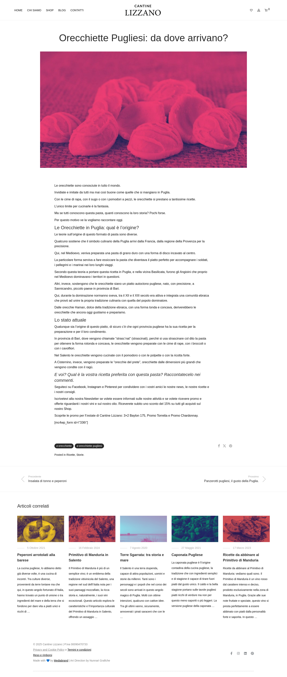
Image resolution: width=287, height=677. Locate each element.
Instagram (94, 387)
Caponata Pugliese (187, 555)
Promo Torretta (157, 415)
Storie (80, 454)
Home (18, 10)
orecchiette (65, 445)
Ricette (70, 454)
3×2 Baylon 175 (134, 415)
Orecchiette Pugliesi (90, 445)
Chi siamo (34, 10)
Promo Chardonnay (184, 415)
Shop (50, 10)
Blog (62, 10)
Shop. (68, 408)
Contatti (77, 10)
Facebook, (79, 387)
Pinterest (111, 387)
